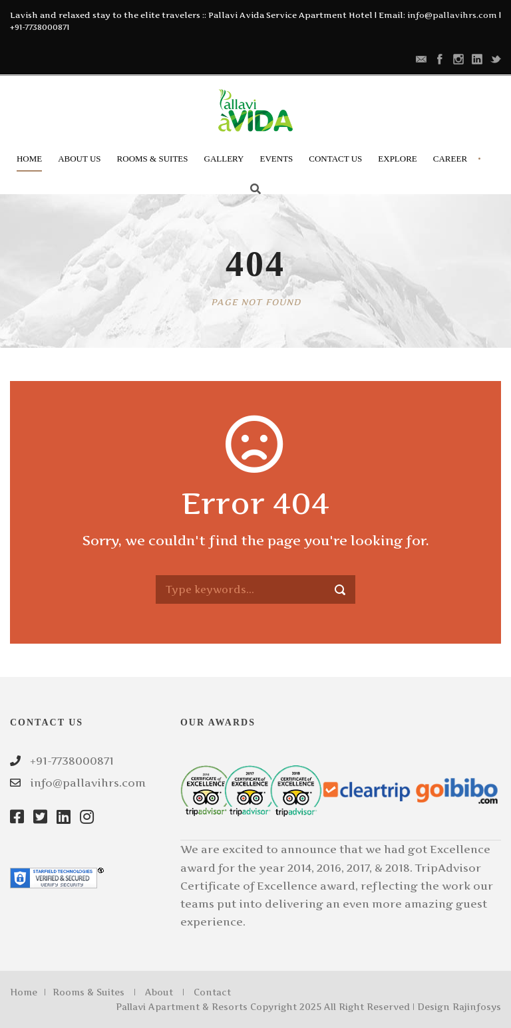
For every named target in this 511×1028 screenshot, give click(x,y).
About (159, 992)
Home (29, 159)
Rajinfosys (476, 1006)
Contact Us (335, 159)
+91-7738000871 (39, 27)
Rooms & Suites (152, 159)
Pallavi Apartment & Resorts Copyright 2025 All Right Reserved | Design (284, 1006)
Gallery (224, 159)
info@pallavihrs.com (452, 15)
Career (450, 159)
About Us (79, 159)
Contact (212, 992)
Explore (397, 159)
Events (276, 159)
